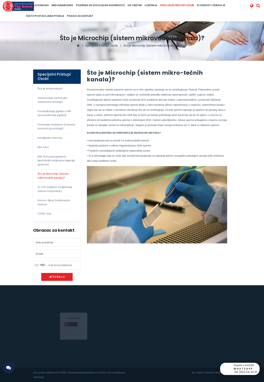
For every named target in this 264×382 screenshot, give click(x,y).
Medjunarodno (62, 5)
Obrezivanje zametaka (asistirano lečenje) (52, 100)
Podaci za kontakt (80, 16)
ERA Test (43, 147)
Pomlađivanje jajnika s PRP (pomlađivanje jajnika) (54, 113)
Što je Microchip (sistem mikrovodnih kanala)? (155, 46)
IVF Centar (135, 5)
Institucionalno (37, 5)
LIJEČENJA (151, 5)
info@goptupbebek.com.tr (70, 337)
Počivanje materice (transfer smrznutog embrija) (56, 126)
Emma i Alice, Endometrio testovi (54, 202)
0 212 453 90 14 (67, 334)
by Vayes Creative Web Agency (211, 372)
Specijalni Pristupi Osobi (177, 5)
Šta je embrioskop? (50, 88)
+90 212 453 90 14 (73, 315)
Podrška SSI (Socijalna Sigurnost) (100, 5)
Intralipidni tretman (50, 138)
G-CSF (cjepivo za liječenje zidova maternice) (55, 189)
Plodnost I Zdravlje (211, 5)
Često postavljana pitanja (45, 16)
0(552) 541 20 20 (67, 332)
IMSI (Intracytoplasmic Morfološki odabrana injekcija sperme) (56, 160)
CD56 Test (44, 213)
